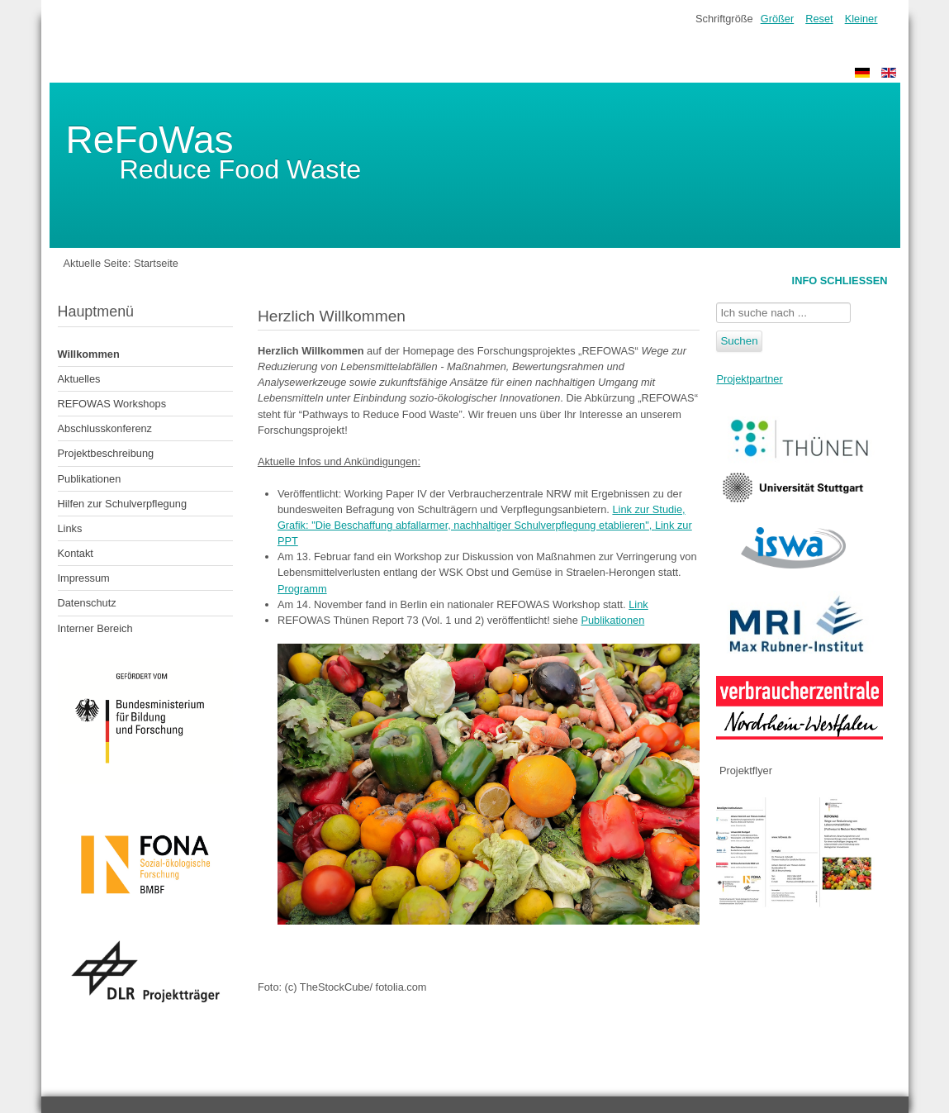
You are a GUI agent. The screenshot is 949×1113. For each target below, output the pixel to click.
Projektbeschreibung (106, 453)
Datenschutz (87, 603)
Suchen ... (716, 302)
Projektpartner (749, 379)
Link (638, 604)
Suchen (738, 341)
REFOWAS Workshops (112, 403)
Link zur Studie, (648, 509)
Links (70, 528)
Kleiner (861, 18)
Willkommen (89, 354)
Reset (819, 18)
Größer (778, 18)
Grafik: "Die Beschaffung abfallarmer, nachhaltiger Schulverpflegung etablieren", (466, 525)
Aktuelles (79, 379)
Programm (302, 589)
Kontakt (75, 553)
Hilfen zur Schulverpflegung (122, 503)
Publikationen (89, 479)
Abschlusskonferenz (105, 428)
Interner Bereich (95, 628)
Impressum (84, 578)
